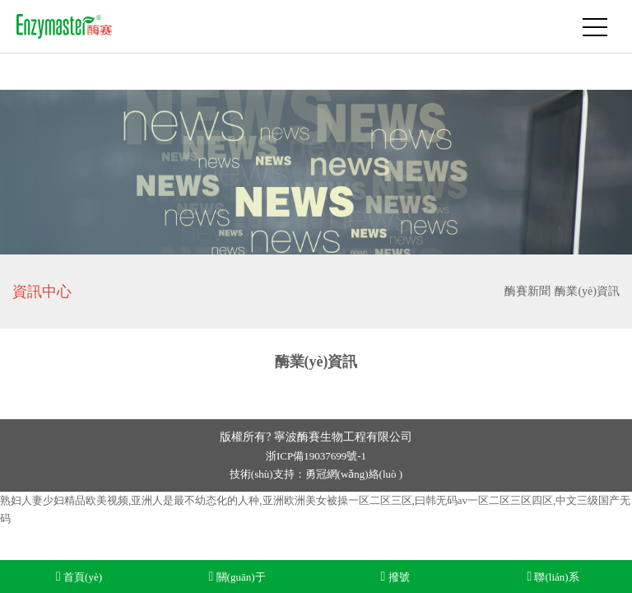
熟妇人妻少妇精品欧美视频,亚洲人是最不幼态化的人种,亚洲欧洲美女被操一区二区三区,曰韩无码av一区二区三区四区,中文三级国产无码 (315, 509)
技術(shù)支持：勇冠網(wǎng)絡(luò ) (316, 474)
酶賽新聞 (527, 291)
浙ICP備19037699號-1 (316, 456)
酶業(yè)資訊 (587, 291)
